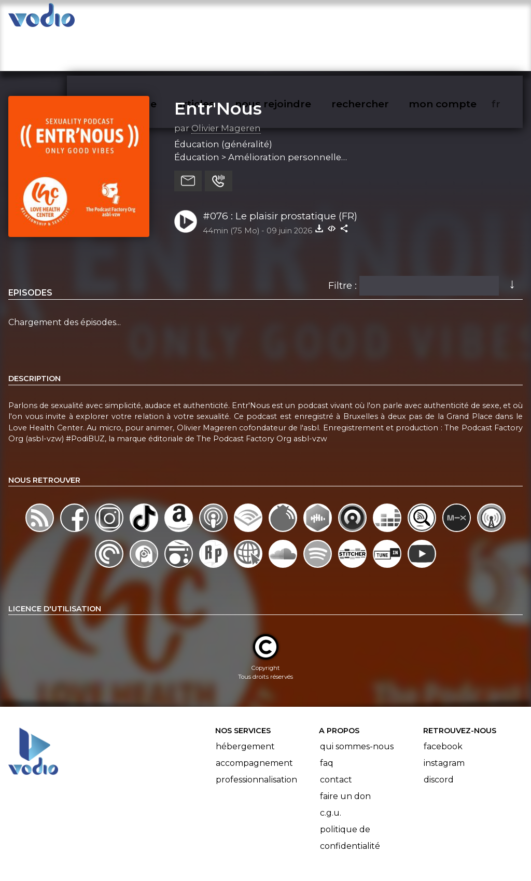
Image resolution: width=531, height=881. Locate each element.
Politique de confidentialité (350, 797)
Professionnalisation (256, 739)
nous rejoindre (294, 18)
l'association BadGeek (176, 858)
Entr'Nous (218, 68)
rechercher (379, 18)
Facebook (443, 706)
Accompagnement (254, 723)
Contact (336, 739)
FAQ (326, 723)
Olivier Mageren (226, 87)
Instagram (444, 723)
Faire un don (345, 756)
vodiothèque (148, 18)
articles (219, 18)
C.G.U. (330, 772)
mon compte (460, 18)
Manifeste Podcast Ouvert (295, 843)
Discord (439, 739)
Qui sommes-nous (357, 706)
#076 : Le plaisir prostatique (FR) (280, 175)
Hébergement (245, 706)
